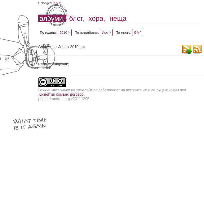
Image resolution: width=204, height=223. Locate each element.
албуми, (51, 18)
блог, (76, 18)
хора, (97, 18)
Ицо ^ (106, 32)
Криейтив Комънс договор (60, 94)
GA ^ (137, 32)
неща (117, 18)
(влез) (57, 3)
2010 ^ (65, 32)
